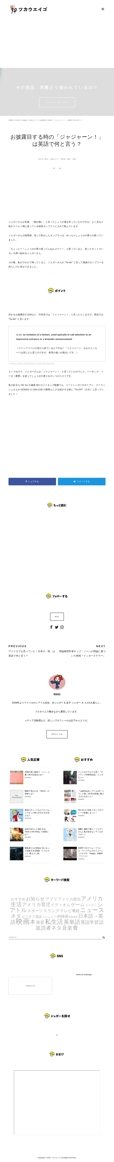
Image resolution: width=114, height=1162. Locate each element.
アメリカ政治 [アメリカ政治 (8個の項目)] (69, 899)
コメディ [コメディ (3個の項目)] (91, 905)
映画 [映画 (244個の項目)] (23, 921)
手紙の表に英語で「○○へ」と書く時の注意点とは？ (38, 774)
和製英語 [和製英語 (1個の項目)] (73, 917)
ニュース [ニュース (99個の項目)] (92, 910)
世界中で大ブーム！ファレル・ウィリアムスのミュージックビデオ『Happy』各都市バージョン (91, 853)
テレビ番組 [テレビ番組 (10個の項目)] (70, 911)
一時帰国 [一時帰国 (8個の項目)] (61, 916)
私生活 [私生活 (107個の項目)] (54, 921)
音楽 (74, 159)
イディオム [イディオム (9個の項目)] (60, 905)
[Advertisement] (57, 43)
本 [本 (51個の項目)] (32, 922)
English (24, 120)
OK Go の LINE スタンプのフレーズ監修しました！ (91, 812)
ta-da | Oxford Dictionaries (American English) (32, 363)
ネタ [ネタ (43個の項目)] (16, 916)
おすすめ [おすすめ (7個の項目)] (18, 899)
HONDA (25, 389)
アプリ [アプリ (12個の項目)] (51, 899)
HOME (10, 120)
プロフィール (57, 734)
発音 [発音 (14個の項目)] (40, 922)
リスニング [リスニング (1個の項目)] (47, 917)
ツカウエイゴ (30, 986)
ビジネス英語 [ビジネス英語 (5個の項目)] (32, 916)
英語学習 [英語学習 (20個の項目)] (90, 922)
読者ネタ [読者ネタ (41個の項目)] (51, 928)
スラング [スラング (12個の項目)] (51, 910)
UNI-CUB (38, 389)
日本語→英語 (65, 159)
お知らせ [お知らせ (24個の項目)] (35, 898)
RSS (57, 617)
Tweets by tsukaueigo (84, 975)
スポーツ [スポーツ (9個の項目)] (35, 911)
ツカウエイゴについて (57, 102)
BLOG (17, 120)
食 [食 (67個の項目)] (75, 928)
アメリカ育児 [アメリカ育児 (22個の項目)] (36, 904)
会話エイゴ (33, 120)
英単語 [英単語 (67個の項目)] (72, 922)
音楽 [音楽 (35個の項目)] (67, 928)
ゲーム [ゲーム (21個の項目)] (78, 904)
